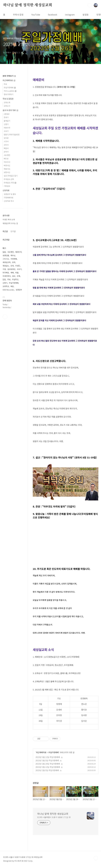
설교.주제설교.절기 (10, 175)
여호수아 (7, 127)
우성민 (17, 265)
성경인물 (6, 255)
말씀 (4, 252)
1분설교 (6, 114)
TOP (96, 858)
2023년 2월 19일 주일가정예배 (48, 763)
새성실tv (6, 265)
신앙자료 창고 (9, 201)
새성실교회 (7, 262)
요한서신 (7, 172)
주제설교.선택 (9, 179)
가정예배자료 (8, 197)
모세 (12, 265)
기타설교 (7, 186)
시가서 (6, 141)
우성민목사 (7, 276)
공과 (13, 262)
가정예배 (14, 259)
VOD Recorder (8, 289)
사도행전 (7, 155)
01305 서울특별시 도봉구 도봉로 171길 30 (53, 817)
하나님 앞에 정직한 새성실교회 (27, 5)
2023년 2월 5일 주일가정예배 (47, 770)
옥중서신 (7, 169)
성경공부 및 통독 (10, 194)
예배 (12, 272)
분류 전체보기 (9, 75)
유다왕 (6, 138)
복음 (12, 286)
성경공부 (19, 289)
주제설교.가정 (10, 182)
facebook (52, 14)
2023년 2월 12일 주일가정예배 (48, 767)
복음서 (6, 148)
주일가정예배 (53, 752)
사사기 (6, 131)
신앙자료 (6, 190)
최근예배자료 (41, 752)
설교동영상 (11, 269)
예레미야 (18, 252)
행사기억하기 (8, 94)
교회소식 (7, 106)
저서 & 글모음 (10, 91)
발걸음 (86, 14)
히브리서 (7, 162)
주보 (5, 84)
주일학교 (15, 279)
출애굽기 (7, 121)
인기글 (13, 231)
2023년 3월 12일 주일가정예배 (48, 757)
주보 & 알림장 (8, 98)
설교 (13, 276)
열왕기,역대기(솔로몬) (12, 134)
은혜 (18, 276)
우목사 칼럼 (18, 14)
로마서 (6, 151)
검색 (90, 5)
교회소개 (7, 102)
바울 (16, 272)
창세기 (6, 117)
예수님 (13, 255)
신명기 (6, 124)
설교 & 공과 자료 (10, 110)
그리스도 (6, 259)
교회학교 (6, 286)
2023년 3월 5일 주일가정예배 (47, 760)
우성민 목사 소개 (9, 219)
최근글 (5, 231)
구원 (4, 269)
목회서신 (7, 165)
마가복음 (6, 272)
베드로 (6, 158)
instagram (70, 14)
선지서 (6, 145)
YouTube (35, 14)
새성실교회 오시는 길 (10, 223)
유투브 (5, 316)
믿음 (4, 279)
